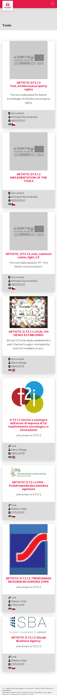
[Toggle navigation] (52, 4)
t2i (3, 688)
